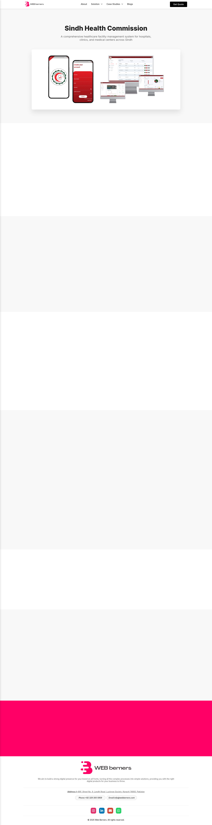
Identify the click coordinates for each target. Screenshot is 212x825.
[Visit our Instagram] (92, 810)
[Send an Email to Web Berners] (110, 810)
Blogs (130, 4)
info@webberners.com (124, 798)
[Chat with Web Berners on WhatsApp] (120, 810)
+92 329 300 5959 (93, 798)
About (84, 4)
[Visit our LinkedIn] (101, 810)
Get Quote (178, 4)
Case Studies (115, 4)
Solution (96, 4)
